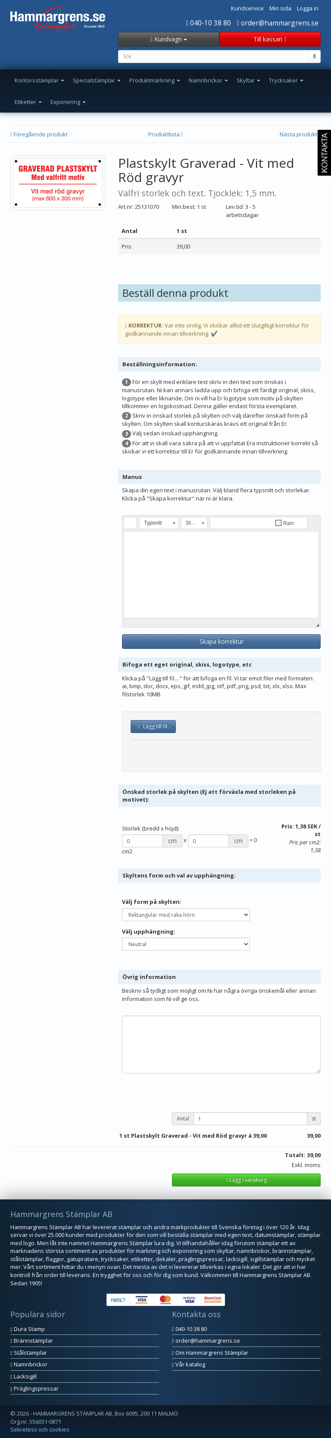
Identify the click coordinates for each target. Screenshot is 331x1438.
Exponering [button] (68, 102)
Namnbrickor (28, 1364)
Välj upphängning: (148, 931)
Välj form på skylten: (151, 902)
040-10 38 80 (208, 23)
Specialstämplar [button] (97, 80)
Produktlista (165, 134)
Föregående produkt (39, 134)
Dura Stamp (27, 1329)
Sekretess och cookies (39, 1429)
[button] (130, 523)
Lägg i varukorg (246, 1179)
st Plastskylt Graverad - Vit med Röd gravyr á (188, 1135)
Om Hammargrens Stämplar (210, 1352)
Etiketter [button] (28, 102)
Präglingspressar (34, 1388)
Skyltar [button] (248, 80)
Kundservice (247, 8)
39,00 (260, 1135)
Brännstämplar (31, 1340)
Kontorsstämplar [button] (39, 80)
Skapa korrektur (222, 641)
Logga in (308, 8)
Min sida (280, 8)
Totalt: (295, 1155)
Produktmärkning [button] (154, 80)
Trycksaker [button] (286, 80)
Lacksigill (23, 1376)
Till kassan (269, 39)
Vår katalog (188, 1364)
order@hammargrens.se (278, 23)
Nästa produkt (300, 134)
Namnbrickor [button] (208, 80)
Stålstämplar (28, 1352)
